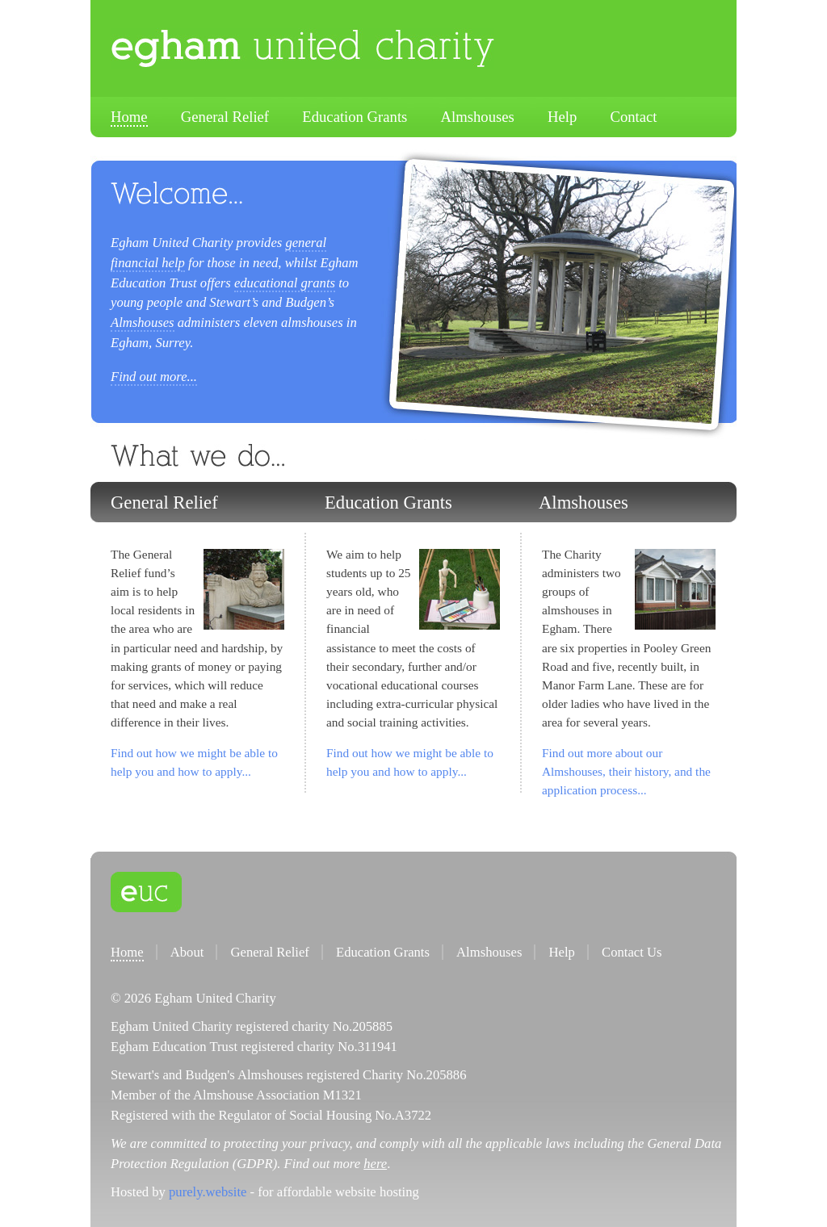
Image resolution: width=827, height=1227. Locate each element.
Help (562, 116)
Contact (633, 116)
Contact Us (631, 952)
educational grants (284, 283)
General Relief (225, 116)
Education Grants (354, 116)
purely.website (207, 1192)
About (187, 952)
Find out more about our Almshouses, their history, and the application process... (626, 771)
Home (129, 116)
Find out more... (154, 376)
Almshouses (477, 116)
